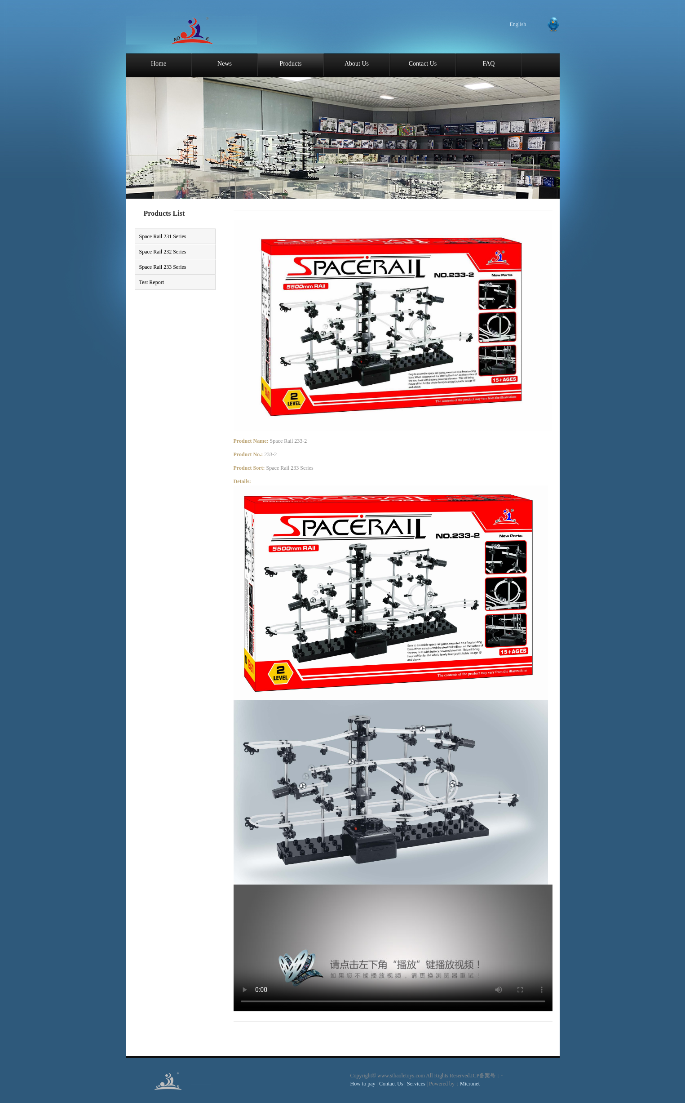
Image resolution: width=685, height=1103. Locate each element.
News (224, 63)
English (518, 24)
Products (291, 63)
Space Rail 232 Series (162, 252)
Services (417, 1084)
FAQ (489, 63)
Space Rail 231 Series (162, 236)
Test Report (151, 282)
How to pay (363, 1084)
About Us (357, 63)
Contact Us (423, 63)
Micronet (470, 1084)
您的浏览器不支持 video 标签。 (393, 948)
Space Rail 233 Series (162, 267)
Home (158, 63)
